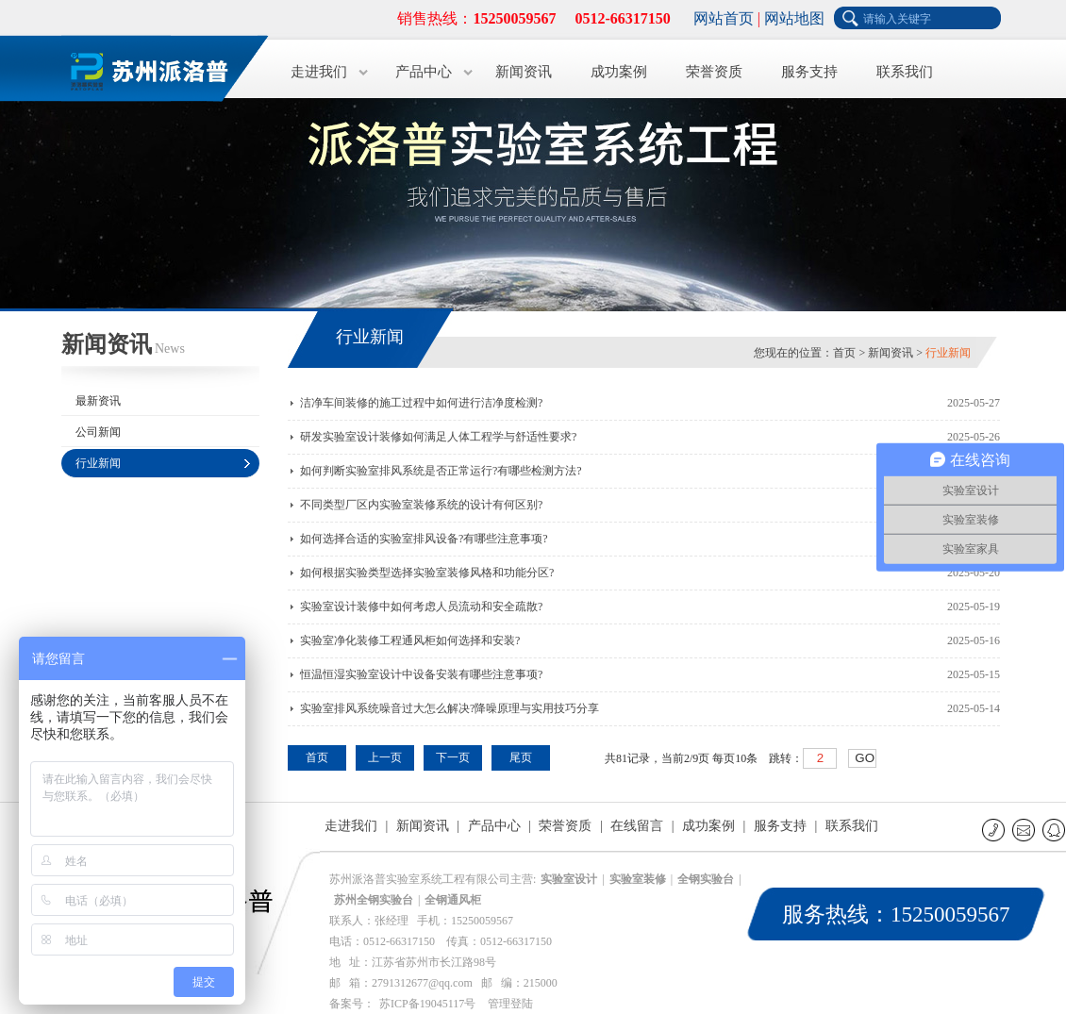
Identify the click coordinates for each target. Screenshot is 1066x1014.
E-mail (1025, 829)
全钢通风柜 (453, 899)
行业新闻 (98, 463)
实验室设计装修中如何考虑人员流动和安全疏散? (421, 606)
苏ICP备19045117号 (427, 1003)
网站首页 (723, 18)
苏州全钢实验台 (373, 899)
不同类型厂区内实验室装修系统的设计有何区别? (421, 504)
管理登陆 (510, 1003)
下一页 (453, 757)
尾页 (520, 757)
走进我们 (319, 71)
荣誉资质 (714, 71)
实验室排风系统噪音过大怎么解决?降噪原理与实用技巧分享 (449, 708)
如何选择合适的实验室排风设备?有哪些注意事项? (424, 538)
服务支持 (809, 71)
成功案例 (619, 71)
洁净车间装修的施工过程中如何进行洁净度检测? (421, 402)
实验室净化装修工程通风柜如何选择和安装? (410, 640)
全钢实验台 (705, 879)
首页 (844, 352)
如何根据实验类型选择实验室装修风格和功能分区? (427, 572)
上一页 (385, 757)
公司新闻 (98, 432)
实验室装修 (637, 879)
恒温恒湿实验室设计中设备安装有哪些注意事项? (421, 674)
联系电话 (995, 829)
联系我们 (904, 71)
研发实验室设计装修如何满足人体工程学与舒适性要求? (438, 436)
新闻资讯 (523, 71)
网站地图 (794, 18)
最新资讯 (98, 400)
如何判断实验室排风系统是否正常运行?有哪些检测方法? (441, 470)
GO (864, 758)
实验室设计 (569, 879)
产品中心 (423, 71)
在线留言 (636, 826)
